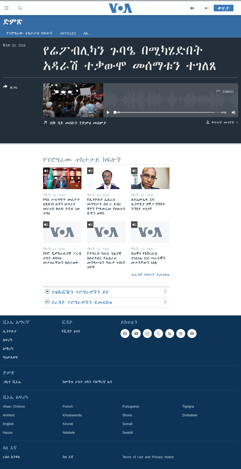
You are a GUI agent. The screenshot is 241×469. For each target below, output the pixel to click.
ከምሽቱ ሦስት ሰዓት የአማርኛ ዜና (87, 382)
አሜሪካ (8, 349)
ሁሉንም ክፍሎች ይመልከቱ (150, 275)
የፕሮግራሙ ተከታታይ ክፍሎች (29, 33)
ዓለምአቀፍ (10, 357)
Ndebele (69, 432)
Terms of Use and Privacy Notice (148, 457)
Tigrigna (188, 406)
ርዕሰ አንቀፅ (11, 457)
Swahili (127, 432)
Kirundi (68, 424)
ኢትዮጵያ (9, 331)
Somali (127, 424)
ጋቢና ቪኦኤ (12, 382)
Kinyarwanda (72, 415)
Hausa (7, 432)
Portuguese (130, 406)
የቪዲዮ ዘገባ (71, 331)
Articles (68, 33)
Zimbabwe (189, 415)
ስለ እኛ (68, 457)
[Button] (10, 88)
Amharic (9, 415)
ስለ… (87, 33)
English (8, 424)
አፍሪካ (7, 340)
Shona (127, 415)
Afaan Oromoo (14, 406)
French (68, 406)
